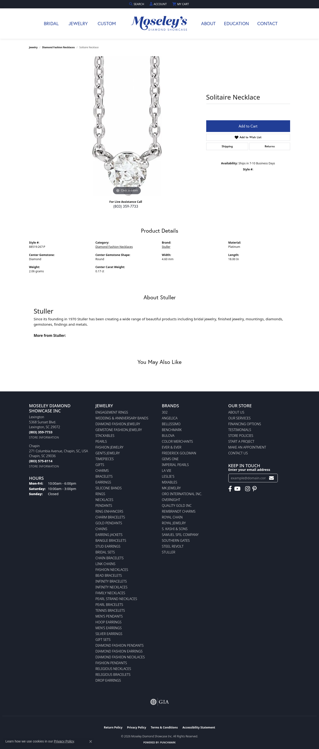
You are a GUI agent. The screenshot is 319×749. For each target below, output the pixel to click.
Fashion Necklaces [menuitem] (112, 569)
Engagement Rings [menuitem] (112, 412)
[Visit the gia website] (159, 702)
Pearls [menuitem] (101, 441)
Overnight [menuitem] (171, 499)
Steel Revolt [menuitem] (173, 546)
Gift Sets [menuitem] (103, 639)
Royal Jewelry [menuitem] (174, 523)
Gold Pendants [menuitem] (109, 523)
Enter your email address (249, 469)
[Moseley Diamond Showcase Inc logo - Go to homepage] (159, 23)
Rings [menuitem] (100, 494)
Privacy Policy (136, 727)
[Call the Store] (40, 432)
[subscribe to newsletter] (271, 478)
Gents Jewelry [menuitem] (108, 453)
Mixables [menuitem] (169, 482)
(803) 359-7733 (125, 206)
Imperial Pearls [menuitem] (175, 465)
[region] (127, 126)
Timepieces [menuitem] (105, 459)
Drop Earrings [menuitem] (108, 680)
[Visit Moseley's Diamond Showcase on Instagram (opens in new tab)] (247, 489)
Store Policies (240, 435)
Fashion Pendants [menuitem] (111, 663)
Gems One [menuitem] (170, 459)
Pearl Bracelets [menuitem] (109, 604)
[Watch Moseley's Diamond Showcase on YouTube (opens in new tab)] (237, 489)
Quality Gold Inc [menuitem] (177, 505)
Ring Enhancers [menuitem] (109, 511)
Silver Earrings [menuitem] (109, 634)
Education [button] (236, 23)
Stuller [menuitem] (168, 552)
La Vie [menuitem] (167, 470)
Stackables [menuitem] (105, 435)
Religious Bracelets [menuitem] (113, 674)
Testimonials (239, 430)
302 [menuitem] (165, 412)
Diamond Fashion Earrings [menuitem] (119, 651)
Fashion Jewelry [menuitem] (109, 447)
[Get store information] (44, 437)
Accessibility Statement (198, 727)
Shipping (227, 146)
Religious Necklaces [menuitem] (113, 668)
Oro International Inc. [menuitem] (182, 494)
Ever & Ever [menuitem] (172, 447)
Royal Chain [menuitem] (172, 517)
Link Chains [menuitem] (106, 564)
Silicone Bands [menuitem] (109, 488)
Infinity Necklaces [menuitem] (111, 587)
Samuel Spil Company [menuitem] (180, 534)
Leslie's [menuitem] (168, 476)
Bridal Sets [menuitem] (105, 552)
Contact (267, 23)
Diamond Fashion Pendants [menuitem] (120, 645)
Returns (270, 146)
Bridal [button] (51, 23)
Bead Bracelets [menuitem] (109, 575)
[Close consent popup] (90, 741)
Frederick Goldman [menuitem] (179, 453)
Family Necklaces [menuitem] (110, 593)
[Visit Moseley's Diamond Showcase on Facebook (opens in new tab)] (230, 489)
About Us (236, 412)
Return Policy (113, 727)
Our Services (239, 418)
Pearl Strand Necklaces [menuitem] (116, 599)
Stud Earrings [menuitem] (108, 546)
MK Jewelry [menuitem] (171, 488)
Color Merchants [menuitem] (177, 441)
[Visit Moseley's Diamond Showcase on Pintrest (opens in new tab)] (254, 489)
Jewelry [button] (78, 23)
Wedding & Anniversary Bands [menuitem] (122, 418)
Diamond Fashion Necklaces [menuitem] (120, 657)
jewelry (33, 47)
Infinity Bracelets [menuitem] (111, 581)
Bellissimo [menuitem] (171, 424)
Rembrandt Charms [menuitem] (179, 511)
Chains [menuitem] (101, 529)
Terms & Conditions (164, 727)
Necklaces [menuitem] (104, 499)
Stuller (166, 247)
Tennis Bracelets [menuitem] (110, 610)
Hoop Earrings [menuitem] (109, 622)
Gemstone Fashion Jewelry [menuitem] (119, 430)
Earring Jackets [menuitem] (109, 534)
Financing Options (244, 424)
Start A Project (241, 441)
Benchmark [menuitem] (172, 430)
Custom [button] (107, 23)
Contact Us (238, 453)
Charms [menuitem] (102, 470)
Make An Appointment (247, 447)
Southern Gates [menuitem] (176, 540)
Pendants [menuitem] (104, 505)
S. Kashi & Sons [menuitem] (175, 529)
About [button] (208, 23)
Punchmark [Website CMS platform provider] (168, 742)
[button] (137, 4)
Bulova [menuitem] (168, 435)
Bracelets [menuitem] (104, 476)
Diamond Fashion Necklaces (58, 47)
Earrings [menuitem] (103, 482)
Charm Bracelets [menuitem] (110, 517)
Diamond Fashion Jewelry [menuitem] (118, 424)
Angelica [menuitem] (170, 418)
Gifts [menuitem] (100, 465)
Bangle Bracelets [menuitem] (111, 540)
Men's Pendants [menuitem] (109, 616)
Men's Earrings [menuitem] (109, 628)
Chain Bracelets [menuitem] (110, 558)
